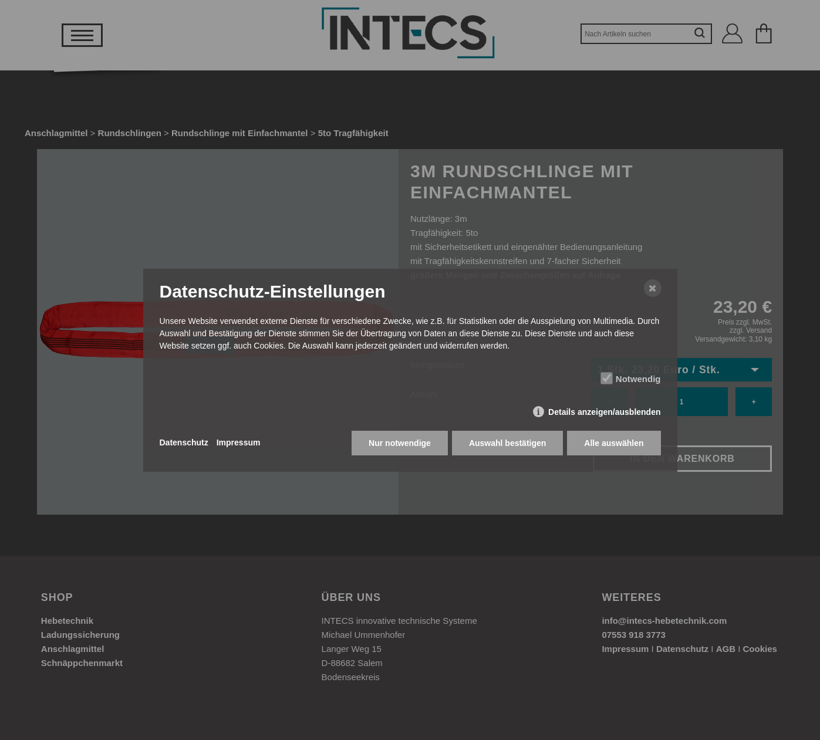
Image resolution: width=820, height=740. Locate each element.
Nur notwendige (400, 443)
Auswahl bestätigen (507, 443)
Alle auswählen (613, 443)
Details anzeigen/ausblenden (604, 412)
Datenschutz (184, 442)
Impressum (239, 442)
